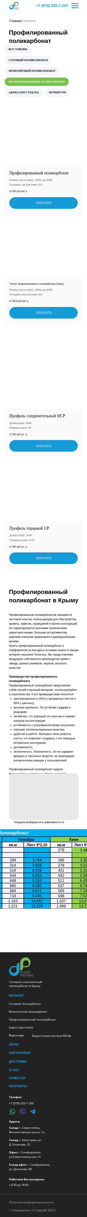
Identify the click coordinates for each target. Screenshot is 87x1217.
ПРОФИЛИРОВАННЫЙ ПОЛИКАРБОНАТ (37, 81)
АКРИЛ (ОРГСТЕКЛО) (24, 92)
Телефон (15, 1097)
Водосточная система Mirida (51, 1036)
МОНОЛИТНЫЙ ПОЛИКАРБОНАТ (32, 70)
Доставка (18, 1061)
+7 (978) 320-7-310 (52, 6)
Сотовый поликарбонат (25, 1004)
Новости (17, 1078)
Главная (15, 21)
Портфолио (20, 1053)
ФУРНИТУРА (57, 92)
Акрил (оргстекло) (21, 1027)
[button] (44, 796)
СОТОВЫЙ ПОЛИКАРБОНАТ (28, 60)
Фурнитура (16, 1035)
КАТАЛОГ (16, 995)
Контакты (18, 1086)
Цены (14, 1044)
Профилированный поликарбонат (32, 1019)
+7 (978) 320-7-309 (21, 1103)
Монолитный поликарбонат (28, 1012)
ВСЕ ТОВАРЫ (18, 49)
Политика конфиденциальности (31, 1202)
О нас (14, 1070)
